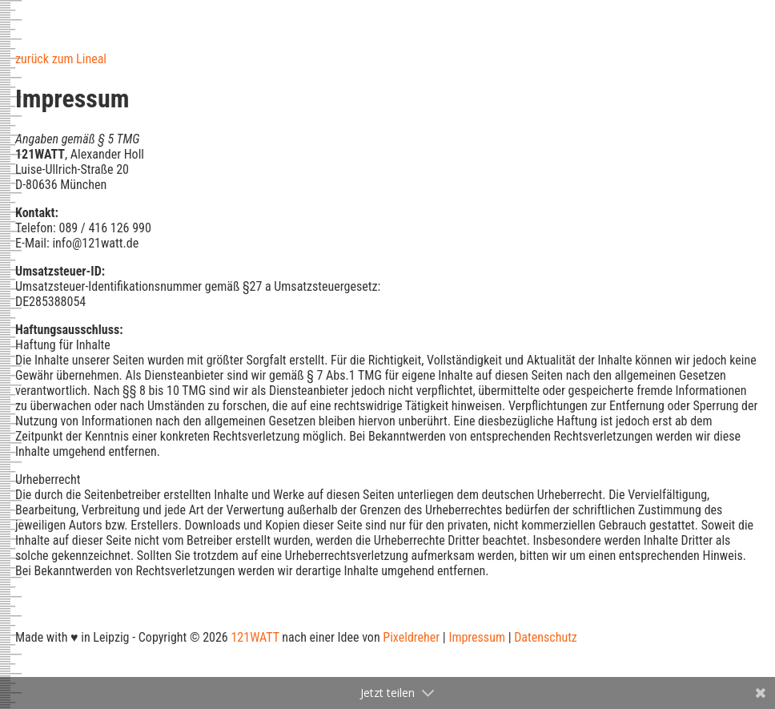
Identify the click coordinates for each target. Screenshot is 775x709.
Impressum (476, 637)
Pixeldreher (411, 637)
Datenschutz (545, 637)
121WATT (255, 637)
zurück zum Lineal (60, 58)
